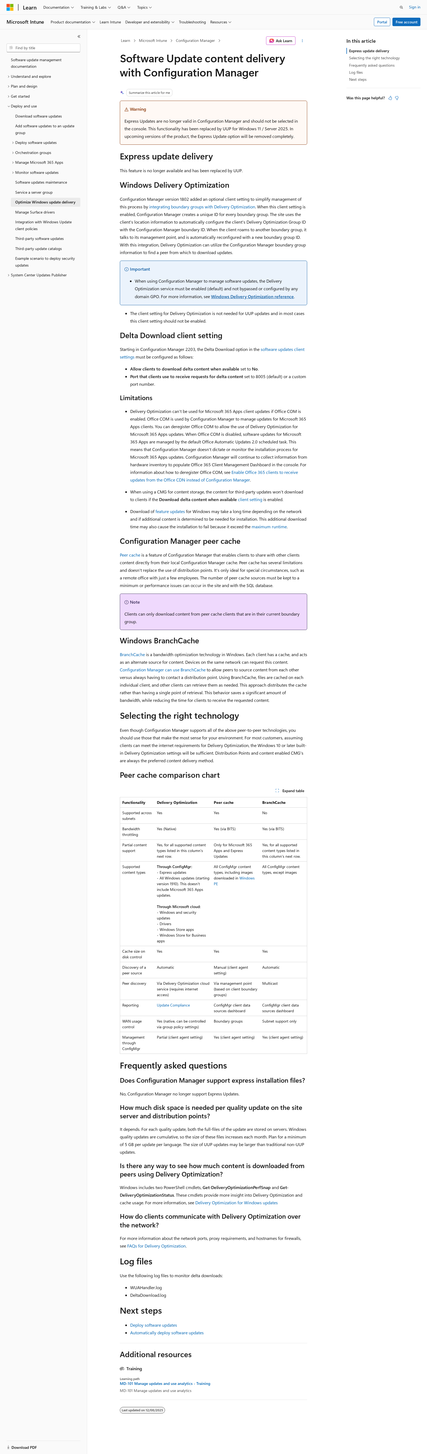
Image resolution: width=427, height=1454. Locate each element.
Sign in (414, 7)
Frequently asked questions (372, 65)
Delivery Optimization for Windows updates (236, 1202)
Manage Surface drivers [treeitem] (35, 212)
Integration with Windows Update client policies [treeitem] (43, 225)
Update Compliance (173, 1005)
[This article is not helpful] (397, 98)
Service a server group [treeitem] (34, 192)
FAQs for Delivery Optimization (156, 1246)
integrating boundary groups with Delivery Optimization (202, 206)
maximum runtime (269, 526)
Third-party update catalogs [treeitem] (38, 248)
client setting (250, 499)
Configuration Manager (195, 40)
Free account (406, 21)
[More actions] (302, 40)
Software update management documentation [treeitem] (36, 63)
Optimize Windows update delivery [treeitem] (45, 202)
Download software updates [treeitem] (38, 116)
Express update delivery (369, 50)
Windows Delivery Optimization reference (252, 296)
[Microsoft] (10, 7)
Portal (382, 21)
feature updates (170, 511)
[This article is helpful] (390, 98)
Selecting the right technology (374, 57)
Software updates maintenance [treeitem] (41, 182)
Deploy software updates (153, 1325)
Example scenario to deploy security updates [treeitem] (45, 262)
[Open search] (401, 7)
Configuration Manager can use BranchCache (163, 669)
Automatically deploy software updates (167, 1332)
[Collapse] (79, 36)
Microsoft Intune (153, 40)
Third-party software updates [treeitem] (39, 238)
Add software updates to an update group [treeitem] (44, 129)
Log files (356, 72)
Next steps (358, 79)
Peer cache (130, 555)
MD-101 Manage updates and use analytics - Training (165, 1383)
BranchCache (132, 654)
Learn (125, 40)
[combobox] (43, 48)
